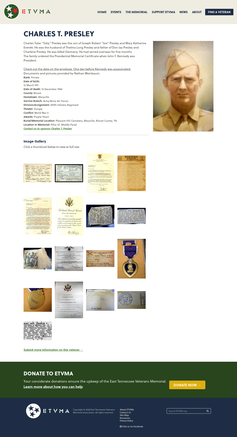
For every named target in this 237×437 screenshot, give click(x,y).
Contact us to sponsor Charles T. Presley (48, 128)
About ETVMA (127, 409)
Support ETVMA (163, 12)
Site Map (124, 415)
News (183, 12)
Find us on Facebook (131, 426)
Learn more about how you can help (53, 386)
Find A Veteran (219, 12)
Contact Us (125, 412)
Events (116, 12)
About (197, 12)
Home (101, 12)
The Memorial (136, 12)
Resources (125, 418)
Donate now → (187, 384)
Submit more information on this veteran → (53, 350)
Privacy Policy (126, 420)
